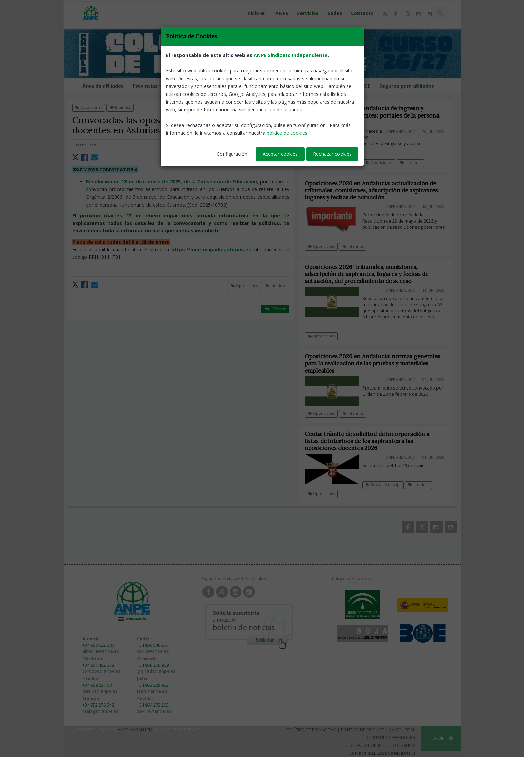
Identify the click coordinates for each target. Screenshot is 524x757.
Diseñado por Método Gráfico (380, 745)
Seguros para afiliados (406, 86)
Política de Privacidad (311, 730)
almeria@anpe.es (100, 651)
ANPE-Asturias (275, 145)
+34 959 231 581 (98, 685)
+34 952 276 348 (98, 705)
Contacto (362, 13)
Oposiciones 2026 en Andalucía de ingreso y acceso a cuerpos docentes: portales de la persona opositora (372, 115)
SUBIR (442, 738)
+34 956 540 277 (153, 645)
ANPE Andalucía (135, 730)
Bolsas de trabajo (387, 484)
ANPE (281, 13)
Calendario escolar (195, 86)
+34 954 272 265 (153, 705)
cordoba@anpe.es (101, 671)
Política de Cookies (363, 730)
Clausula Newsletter (391, 737)
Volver (275, 107)
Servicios (308, 13)
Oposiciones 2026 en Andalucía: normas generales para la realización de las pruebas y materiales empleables (377, 363)
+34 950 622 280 (98, 645)
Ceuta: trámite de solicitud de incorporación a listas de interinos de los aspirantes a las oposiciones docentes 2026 (371, 441)
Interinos (120, 107)
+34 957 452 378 (98, 665)
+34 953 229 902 (153, 685)
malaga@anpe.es (100, 711)
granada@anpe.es (156, 671)
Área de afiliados (103, 86)
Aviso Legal (402, 730)
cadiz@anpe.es (153, 651)
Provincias (148, 86)
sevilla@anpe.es (154, 711)
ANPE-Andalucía (401, 131)
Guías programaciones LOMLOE (332, 86)
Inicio (256, 13)
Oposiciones (88, 107)
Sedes (335, 13)
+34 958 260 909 (153, 665)
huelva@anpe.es (100, 691)
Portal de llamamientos (256, 86)
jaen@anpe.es (152, 691)
